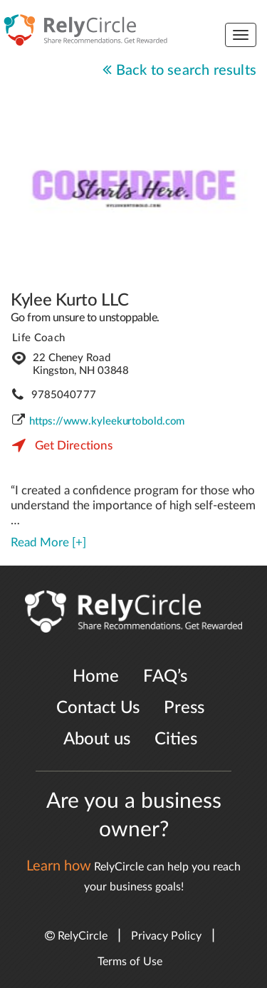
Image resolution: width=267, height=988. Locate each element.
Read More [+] (48, 542)
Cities (176, 739)
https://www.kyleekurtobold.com (106, 421)
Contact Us (98, 708)
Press (184, 708)
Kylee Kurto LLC (70, 300)
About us (96, 739)
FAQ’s (165, 676)
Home (96, 676)
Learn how (58, 866)
